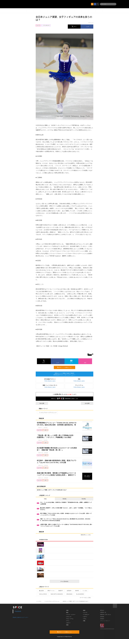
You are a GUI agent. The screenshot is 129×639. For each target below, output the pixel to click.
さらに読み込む (69, 581)
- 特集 (84, 620)
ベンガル (84, 590)
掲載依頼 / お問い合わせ (105, 614)
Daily (45, 498)
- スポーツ (68, 622)
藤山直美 (41, 590)
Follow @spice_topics (50, 381)
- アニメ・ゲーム (69, 618)
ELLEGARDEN (79, 594)
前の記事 (40, 403)
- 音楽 (67, 610)
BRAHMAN (68, 594)
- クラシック (68, 616)
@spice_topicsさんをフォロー (20, 617)
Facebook (18, 611)
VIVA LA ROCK (42, 594)
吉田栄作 (68, 590)
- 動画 (84, 610)
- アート (67, 620)
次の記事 (88, 403)
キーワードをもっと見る (86, 597)
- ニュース (85, 612)
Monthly (84, 498)
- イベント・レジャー (70, 614)
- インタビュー (86, 614)
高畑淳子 (60, 590)
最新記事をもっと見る (86, 534)
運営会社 (102, 610)
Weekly (64, 498)
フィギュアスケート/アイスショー (47, 412)
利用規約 (102, 618)
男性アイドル (50, 590)
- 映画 (67, 624)
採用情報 (102, 616)
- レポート (85, 616)
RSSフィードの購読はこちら (65, 367)
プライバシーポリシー (105, 620)
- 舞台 (67, 612)
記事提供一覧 (103, 612)
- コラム (84, 618)
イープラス (38, 601)
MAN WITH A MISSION (56, 594)
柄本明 (76, 590)
